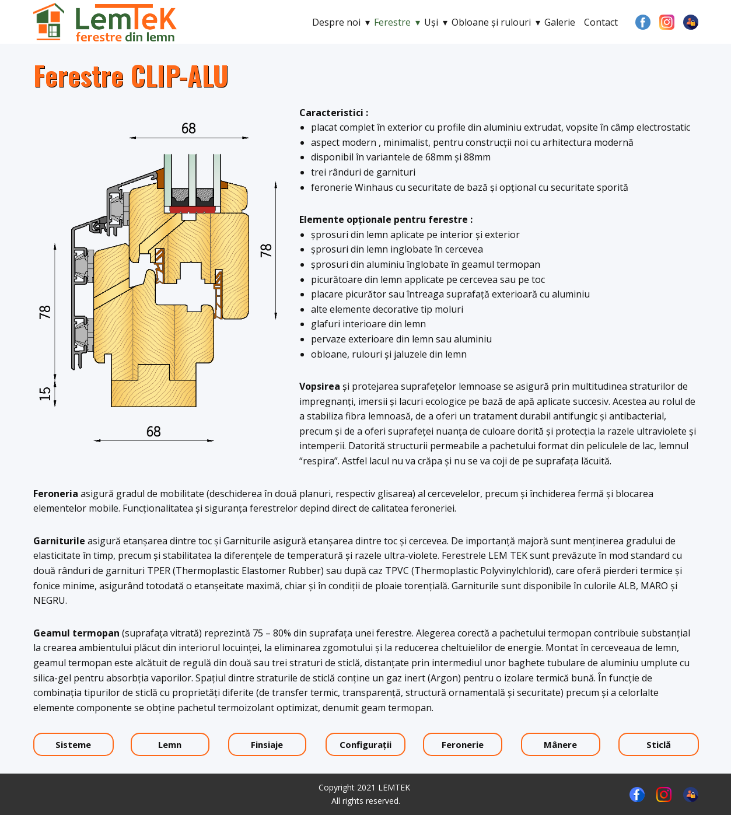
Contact (601, 22)
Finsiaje (267, 744)
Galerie (559, 22)
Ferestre (392, 22)
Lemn (169, 744)
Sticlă (658, 744)
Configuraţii (365, 744)
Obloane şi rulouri (491, 22)
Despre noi (336, 22)
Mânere (560, 744)
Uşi (431, 22)
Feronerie (463, 744)
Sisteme (73, 744)
